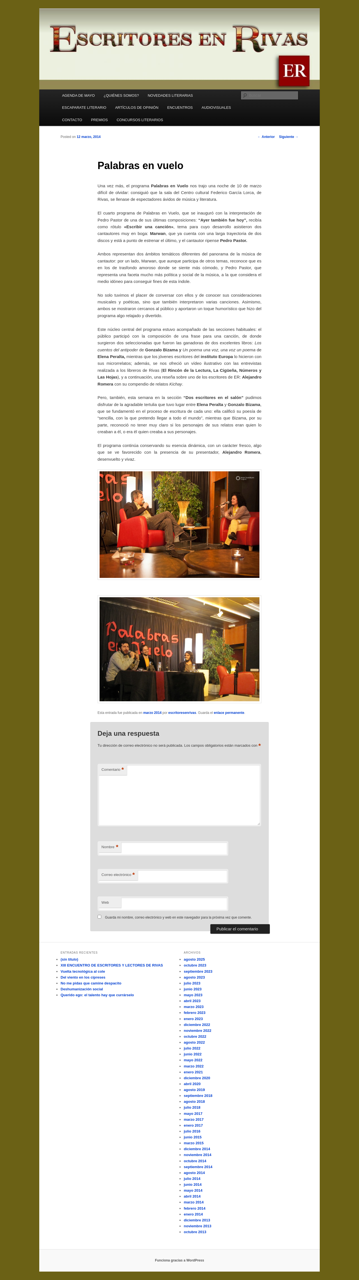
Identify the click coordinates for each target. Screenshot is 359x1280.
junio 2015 (193, 1137)
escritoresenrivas (182, 713)
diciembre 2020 (197, 1078)
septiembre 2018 (198, 1096)
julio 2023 (192, 983)
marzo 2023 (194, 1007)
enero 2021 (193, 1072)
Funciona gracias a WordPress (179, 1260)
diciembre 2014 (197, 1149)
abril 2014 (192, 1196)
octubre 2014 (195, 1161)
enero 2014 (193, 1214)
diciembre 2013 (197, 1220)
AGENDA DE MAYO (78, 95)
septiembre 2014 (198, 1167)
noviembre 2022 (197, 1030)
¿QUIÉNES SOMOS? (121, 95)
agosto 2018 (194, 1101)
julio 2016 (192, 1131)
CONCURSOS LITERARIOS (140, 120)
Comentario (113, 770)
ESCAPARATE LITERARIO (84, 107)
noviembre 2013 (197, 1226)
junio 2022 (193, 1054)
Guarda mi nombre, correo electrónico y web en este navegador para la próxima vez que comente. (178, 917)
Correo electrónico (118, 875)
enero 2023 (193, 1019)
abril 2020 (192, 1084)
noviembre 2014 (197, 1155)
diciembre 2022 (197, 1025)
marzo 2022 (194, 1066)
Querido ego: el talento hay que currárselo (97, 995)
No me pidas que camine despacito (91, 983)
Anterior (266, 137)
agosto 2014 (194, 1173)
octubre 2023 (195, 965)
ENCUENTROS (180, 107)
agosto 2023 (194, 977)
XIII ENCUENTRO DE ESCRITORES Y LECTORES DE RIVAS (112, 965)
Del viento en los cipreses (83, 977)
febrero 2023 (194, 1013)
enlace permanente (229, 713)
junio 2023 (193, 989)
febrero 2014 (194, 1208)
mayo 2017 (193, 1113)
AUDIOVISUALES (216, 107)
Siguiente (288, 137)
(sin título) (69, 959)
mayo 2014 (193, 1190)
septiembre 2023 (198, 971)
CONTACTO (72, 120)
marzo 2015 (194, 1143)
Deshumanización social (82, 989)
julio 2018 (192, 1107)
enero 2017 (193, 1125)
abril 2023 (192, 1001)
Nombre (110, 847)
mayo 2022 (193, 1060)
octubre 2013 (195, 1232)
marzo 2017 (194, 1119)
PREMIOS (99, 120)
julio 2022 (192, 1048)
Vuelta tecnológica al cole (83, 971)
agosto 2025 (194, 959)
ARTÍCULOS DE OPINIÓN (136, 107)
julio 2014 (192, 1179)
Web (105, 902)
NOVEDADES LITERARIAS (170, 95)
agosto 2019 (194, 1090)
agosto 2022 (194, 1042)
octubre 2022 (195, 1036)
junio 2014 (193, 1184)
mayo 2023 (193, 995)
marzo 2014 (152, 713)
